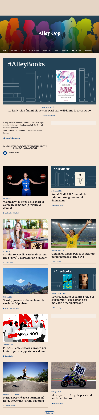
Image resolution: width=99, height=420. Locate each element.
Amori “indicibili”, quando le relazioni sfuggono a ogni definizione (68, 197)
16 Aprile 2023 (46, 107)
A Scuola (88, 50)
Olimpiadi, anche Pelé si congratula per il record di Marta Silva (73, 255)
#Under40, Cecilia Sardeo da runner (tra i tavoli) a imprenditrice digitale (25, 256)
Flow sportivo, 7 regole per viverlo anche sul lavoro (72, 396)
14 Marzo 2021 (56, 293)
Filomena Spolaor (57, 205)
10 (17, 394)
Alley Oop (49, 33)
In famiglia (76, 50)
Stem (23, 50)
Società (65, 50)
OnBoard (46, 50)
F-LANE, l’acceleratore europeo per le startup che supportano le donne (24, 349)
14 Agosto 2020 (8, 394)
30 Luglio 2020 (56, 392)
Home (4, 50)
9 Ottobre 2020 (8, 344)
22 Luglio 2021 (56, 250)
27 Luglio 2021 (7, 251)
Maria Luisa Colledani (11, 213)
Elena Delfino (8, 262)
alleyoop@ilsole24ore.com (11, 138)
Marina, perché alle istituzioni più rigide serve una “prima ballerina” (24, 399)
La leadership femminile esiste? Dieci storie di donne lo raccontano (49, 110)
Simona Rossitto (48, 115)
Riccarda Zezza (9, 405)
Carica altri (49, 413)
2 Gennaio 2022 (56, 191)
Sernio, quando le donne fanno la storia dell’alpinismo (23, 302)
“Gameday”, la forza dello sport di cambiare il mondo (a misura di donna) (23, 205)
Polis (56, 50)
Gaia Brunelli (56, 261)
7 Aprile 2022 (7, 198)
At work (13, 50)
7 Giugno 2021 (7, 297)
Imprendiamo (34, 50)
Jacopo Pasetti (57, 403)
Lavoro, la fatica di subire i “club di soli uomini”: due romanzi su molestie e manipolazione (72, 300)
